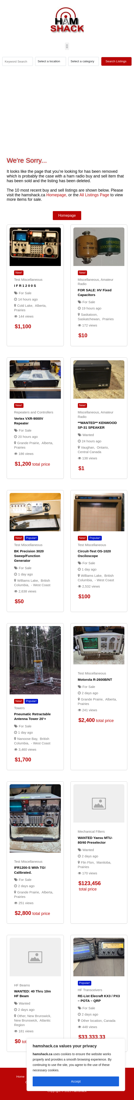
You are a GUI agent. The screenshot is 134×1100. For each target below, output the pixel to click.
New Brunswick (25, 1020)
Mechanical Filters (91, 831)
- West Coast (40, 585)
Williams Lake (27, 580)
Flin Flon (87, 862)
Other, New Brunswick (33, 1016)
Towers (19, 708)
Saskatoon (89, 314)
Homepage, (56, 195)
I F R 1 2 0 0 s (25, 285)
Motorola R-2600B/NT (95, 679)
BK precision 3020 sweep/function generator (29, 556)
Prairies (20, 310)
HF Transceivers (90, 990)
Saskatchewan (89, 319)
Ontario (102, 447)
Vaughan (87, 447)
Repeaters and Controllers (33, 412)
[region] (76, 1065)
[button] (67, 46)
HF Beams (22, 985)
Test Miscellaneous (28, 279)
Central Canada (89, 452)
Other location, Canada (98, 1020)
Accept (76, 1081)
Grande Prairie (28, 443)
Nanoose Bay (27, 739)
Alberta (40, 305)
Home (20, 1076)
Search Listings (116, 61)
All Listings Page (94, 195)
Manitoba (103, 862)
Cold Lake (24, 305)
